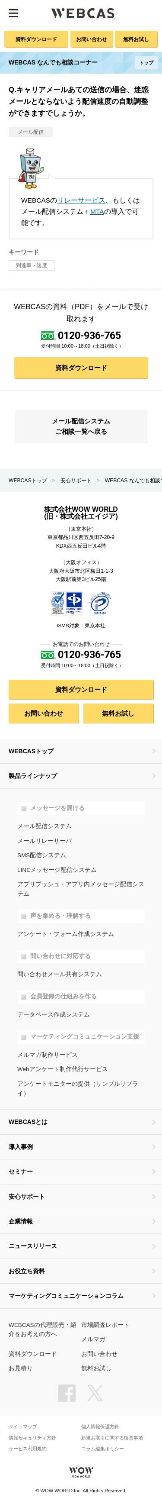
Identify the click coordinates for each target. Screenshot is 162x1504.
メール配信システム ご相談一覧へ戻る (81, 426)
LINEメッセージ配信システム (57, 870)
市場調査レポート (105, 1325)
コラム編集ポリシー (102, 1448)
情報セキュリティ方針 (32, 1438)
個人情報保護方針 (100, 1426)
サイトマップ (23, 1426)
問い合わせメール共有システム (59, 974)
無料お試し (136, 39)
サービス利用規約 (28, 1448)
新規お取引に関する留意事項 (112, 1438)
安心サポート (76, 481)
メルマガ (93, 1339)
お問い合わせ (91, 39)
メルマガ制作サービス (47, 1055)
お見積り (21, 1368)
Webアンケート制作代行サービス (62, 1069)
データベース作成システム (53, 1014)
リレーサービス (81, 200)
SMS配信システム (41, 855)
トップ (146, 62)
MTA (97, 211)
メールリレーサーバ (44, 841)
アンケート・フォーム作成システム (65, 934)
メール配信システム (44, 826)
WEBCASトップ (28, 481)
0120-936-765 (89, 335)
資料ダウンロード (36, 39)
